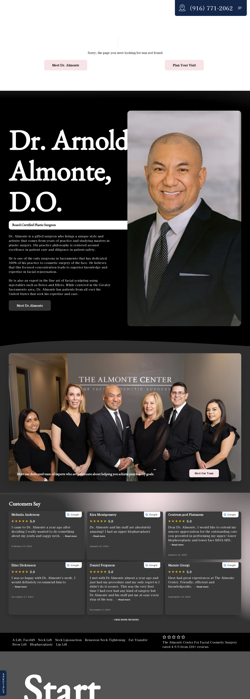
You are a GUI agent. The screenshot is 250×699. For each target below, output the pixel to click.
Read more (71, 536)
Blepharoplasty (41, 644)
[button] (239, 8)
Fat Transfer (138, 640)
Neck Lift (45, 640)
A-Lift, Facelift (23, 640)
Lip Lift (61, 644)
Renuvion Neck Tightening (105, 640)
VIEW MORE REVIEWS (126, 619)
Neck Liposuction (68, 640)
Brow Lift (19, 644)
